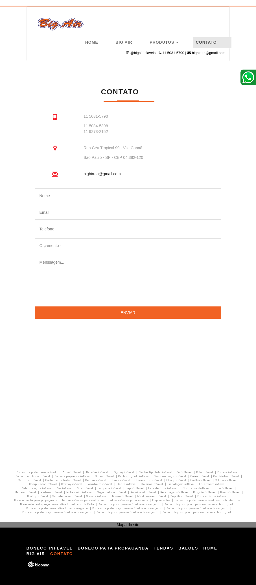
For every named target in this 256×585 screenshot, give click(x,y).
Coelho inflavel (201, 480)
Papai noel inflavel (143, 492)
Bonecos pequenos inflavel (72, 476)
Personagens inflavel (174, 492)
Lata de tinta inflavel (162, 488)
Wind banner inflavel (151, 496)
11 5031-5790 (173, 53)
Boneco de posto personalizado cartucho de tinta (207, 500)
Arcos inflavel (72, 472)
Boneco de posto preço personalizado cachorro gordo (199, 504)
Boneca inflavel (227, 472)
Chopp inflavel (176, 480)
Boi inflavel (184, 472)
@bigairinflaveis (143, 53)
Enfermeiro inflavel (212, 484)
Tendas (163, 548)
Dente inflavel (126, 484)
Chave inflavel (120, 480)
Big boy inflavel (123, 472)
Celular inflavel (95, 480)
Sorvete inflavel (96, 496)
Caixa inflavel (200, 476)
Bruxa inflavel (104, 476)
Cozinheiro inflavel (99, 484)
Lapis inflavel (135, 488)
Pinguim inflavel (204, 492)
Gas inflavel (64, 488)
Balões (188, 548)
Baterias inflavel (97, 472)
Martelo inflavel (25, 492)
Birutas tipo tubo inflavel (155, 472)
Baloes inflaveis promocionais (128, 500)
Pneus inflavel (230, 492)
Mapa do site (128, 524)
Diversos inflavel (152, 484)
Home (91, 42)
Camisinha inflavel (226, 476)
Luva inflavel (224, 488)
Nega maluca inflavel (111, 492)
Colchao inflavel (226, 480)
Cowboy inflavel (71, 484)
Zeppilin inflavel (181, 496)
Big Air (123, 42)
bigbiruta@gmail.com (208, 53)
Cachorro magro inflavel (170, 476)
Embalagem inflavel (180, 484)
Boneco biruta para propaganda (35, 500)
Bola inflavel (204, 472)
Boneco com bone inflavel (33, 476)
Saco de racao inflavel (67, 496)
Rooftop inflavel (37, 496)
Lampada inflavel (109, 488)
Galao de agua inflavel (37, 488)
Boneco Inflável (50, 548)
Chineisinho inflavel (148, 480)
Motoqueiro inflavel (79, 492)
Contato (206, 42)
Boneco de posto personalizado (36, 472)
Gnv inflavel (85, 488)
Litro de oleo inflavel (195, 488)
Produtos (164, 42)
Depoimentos (161, 500)
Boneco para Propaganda (113, 548)
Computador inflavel (43, 484)
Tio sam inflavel (122, 496)
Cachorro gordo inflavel (133, 476)
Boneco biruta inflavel (212, 496)
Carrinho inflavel (29, 480)
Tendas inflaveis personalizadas (83, 500)
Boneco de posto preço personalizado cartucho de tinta (57, 504)
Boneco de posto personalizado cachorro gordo (129, 504)
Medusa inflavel (51, 492)
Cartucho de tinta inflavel (63, 480)
